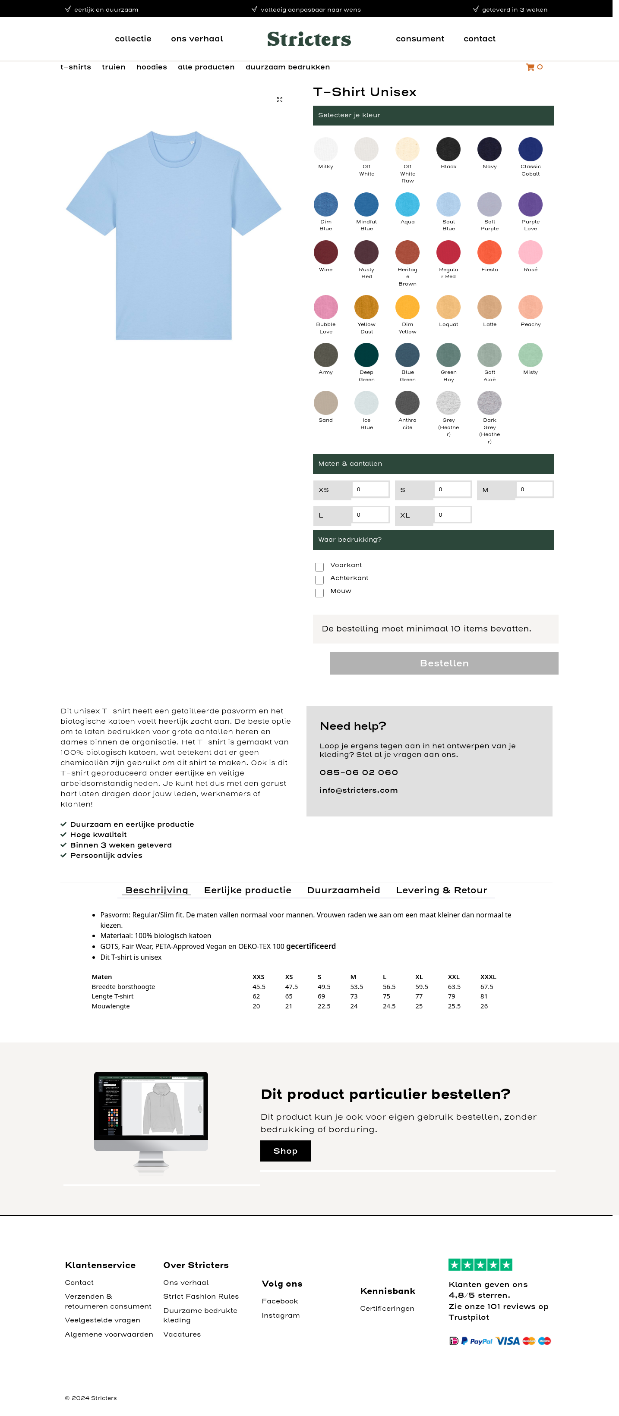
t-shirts (75, 67)
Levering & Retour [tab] (441, 890)
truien (114, 67)
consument (420, 39)
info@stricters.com (358, 790)
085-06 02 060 (358, 772)
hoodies (151, 67)
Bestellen (444, 663)
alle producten (206, 67)
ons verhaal (197, 39)
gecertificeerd (311, 946)
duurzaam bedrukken (288, 67)
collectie (133, 39)
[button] (279, 99)
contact (480, 39)
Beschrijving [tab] (156, 890)
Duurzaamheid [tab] (343, 890)
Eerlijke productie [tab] (247, 890)
